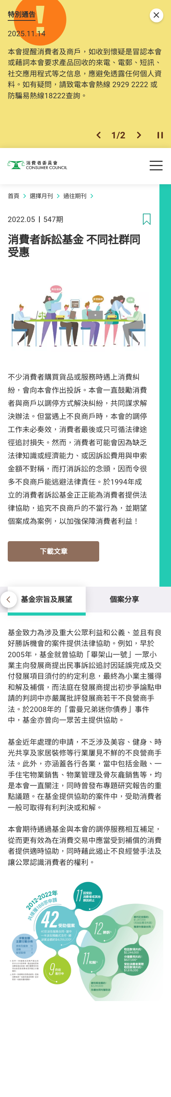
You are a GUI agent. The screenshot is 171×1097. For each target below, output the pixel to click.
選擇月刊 (41, 196)
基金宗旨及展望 (46, 599)
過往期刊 (74, 196)
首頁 (13, 196)
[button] (98, 135)
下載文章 (54, 551)
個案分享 (124, 599)
